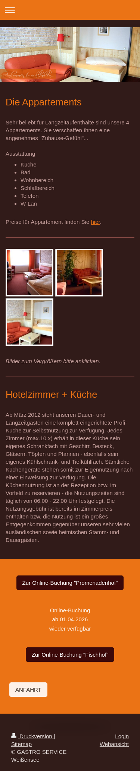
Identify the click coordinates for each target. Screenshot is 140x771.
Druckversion (32, 736)
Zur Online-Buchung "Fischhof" (70, 654)
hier (95, 222)
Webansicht (114, 744)
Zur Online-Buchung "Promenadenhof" (70, 583)
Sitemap (21, 744)
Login (122, 736)
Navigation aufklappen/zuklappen (70, 10)
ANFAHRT (28, 689)
